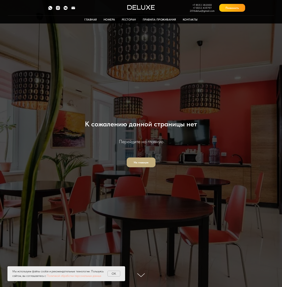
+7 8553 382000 (202, 5)
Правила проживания (159, 19)
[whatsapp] (50, 9)
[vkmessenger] (65, 9)
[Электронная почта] (73, 9)
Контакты (190, 19)
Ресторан (129, 19)
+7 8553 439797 (202, 7)
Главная (90, 19)
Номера (109, 19)
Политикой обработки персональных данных (74, 276)
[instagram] (57, 9)
